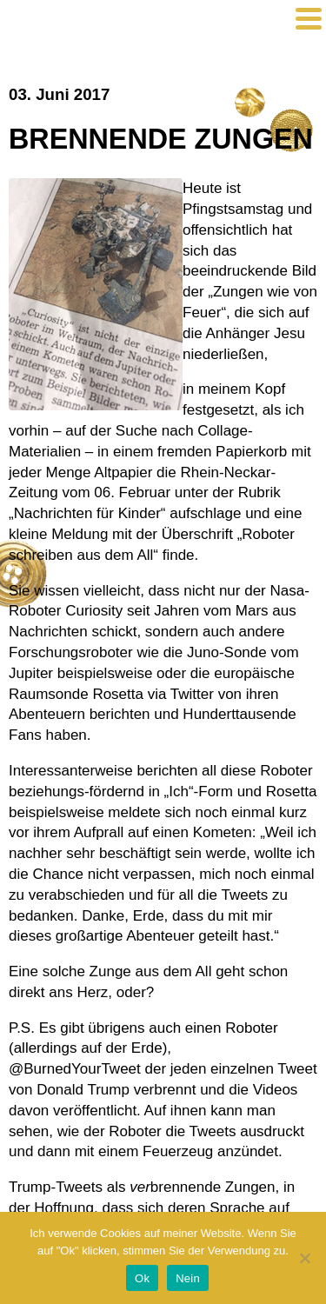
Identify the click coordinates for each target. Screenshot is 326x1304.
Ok (142, 1278)
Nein (188, 1278)
